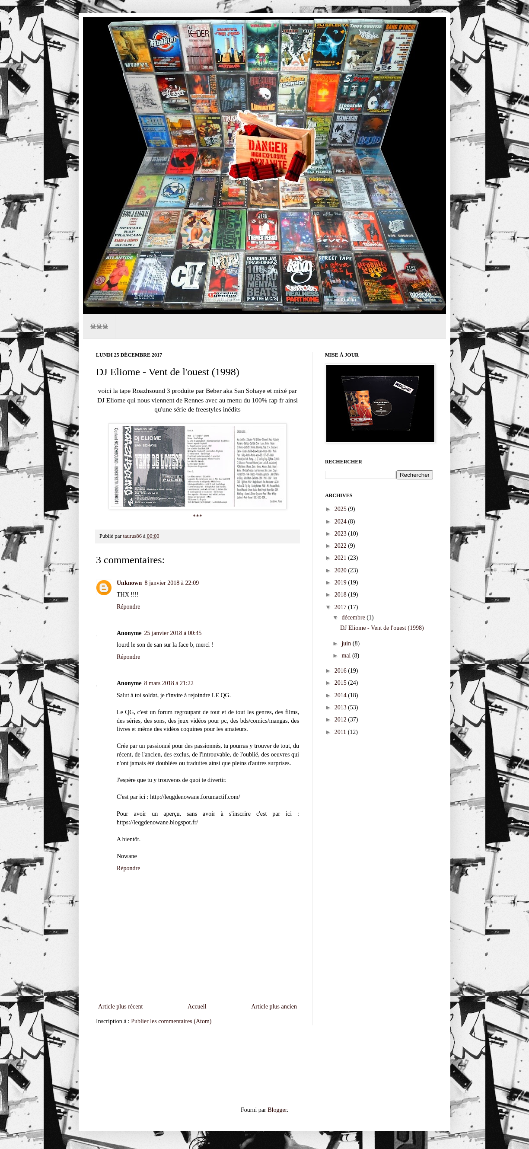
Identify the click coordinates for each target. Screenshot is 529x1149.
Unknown (129, 583)
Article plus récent (120, 1006)
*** (197, 516)
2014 (341, 695)
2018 (341, 594)
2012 (341, 719)
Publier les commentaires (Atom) (171, 1021)
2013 (341, 707)
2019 (341, 582)
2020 (341, 570)
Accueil (197, 1006)
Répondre (128, 606)
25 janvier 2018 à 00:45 (173, 633)
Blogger (277, 1110)
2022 (341, 546)
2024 (341, 521)
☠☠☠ (99, 326)
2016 (341, 670)
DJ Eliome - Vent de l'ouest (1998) (382, 628)
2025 (341, 509)
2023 (341, 533)
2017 (341, 607)
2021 (341, 558)
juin (346, 643)
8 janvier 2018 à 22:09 (171, 583)
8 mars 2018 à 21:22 (169, 683)
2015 (341, 683)
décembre (353, 617)
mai (346, 655)
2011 (341, 732)
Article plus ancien (274, 1006)
